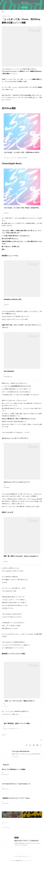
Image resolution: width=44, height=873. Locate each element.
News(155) (4, 743)
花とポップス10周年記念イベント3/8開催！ (14, 778)
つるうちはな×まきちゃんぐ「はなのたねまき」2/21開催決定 (19, 793)
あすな (31, 87)
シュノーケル (28, 79)
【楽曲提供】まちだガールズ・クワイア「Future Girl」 (17, 807)
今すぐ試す (24, 7)
